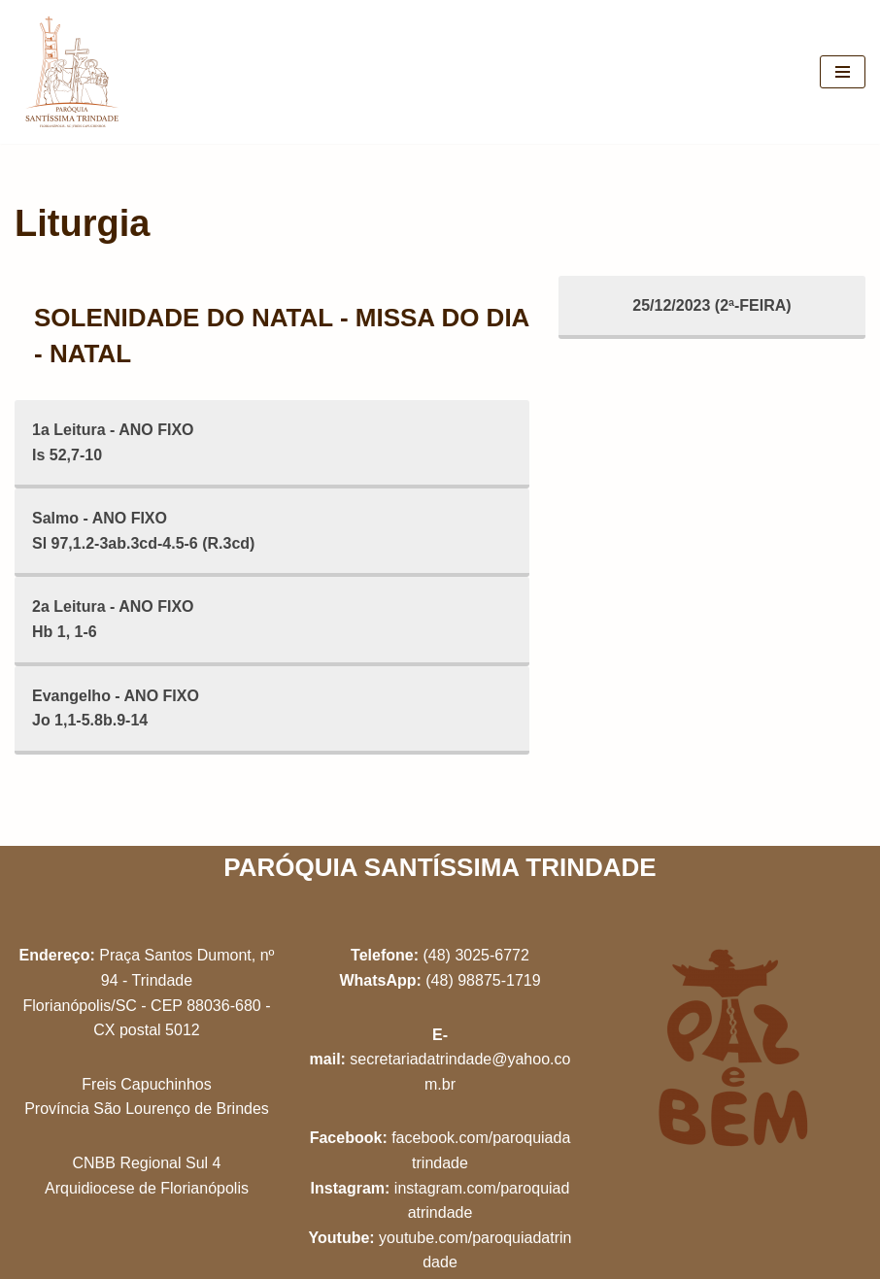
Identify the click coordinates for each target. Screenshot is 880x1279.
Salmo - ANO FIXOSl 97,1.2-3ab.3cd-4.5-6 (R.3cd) (143, 531)
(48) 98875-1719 (482, 980)
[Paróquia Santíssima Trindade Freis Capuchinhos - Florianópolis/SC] (73, 72)
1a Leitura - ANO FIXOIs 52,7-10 (113, 442)
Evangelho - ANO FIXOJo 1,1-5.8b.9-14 (115, 708)
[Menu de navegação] (842, 71)
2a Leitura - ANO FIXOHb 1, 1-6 (113, 619)
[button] (839, 27)
